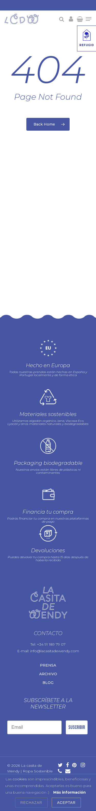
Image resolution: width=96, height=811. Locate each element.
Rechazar (31, 803)
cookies (20, 779)
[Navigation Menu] (88, 18)
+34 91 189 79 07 (51, 641)
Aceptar (66, 803)
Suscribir (76, 725)
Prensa (48, 662)
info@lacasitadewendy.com (54, 648)
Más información (69, 792)
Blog (48, 680)
